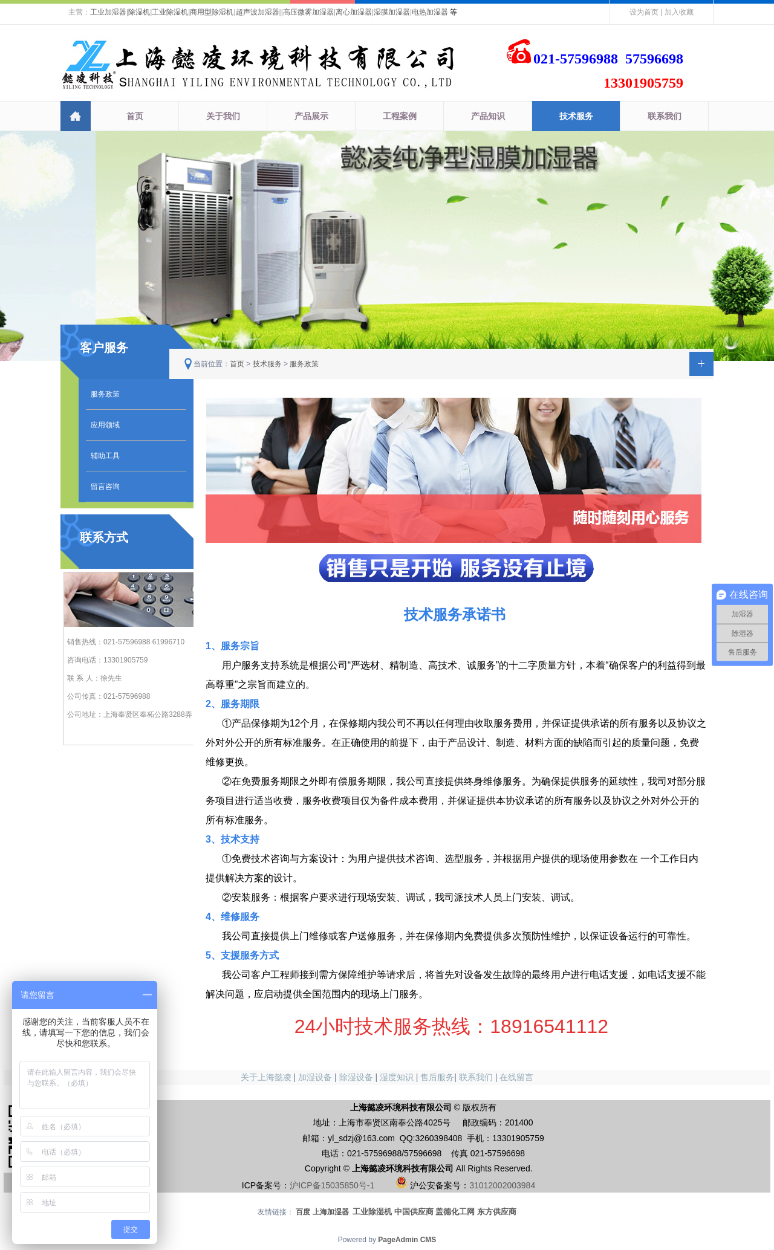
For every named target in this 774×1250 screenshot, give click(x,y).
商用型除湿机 (211, 12)
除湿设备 (356, 1077)
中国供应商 (414, 1211)
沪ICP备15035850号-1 (332, 1185)
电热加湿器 (430, 12)
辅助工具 (105, 456)
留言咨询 (105, 486)
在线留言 (516, 1077)
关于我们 (223, 116)
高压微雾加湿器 (308, 12)
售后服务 (437, 1077)
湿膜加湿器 (392, 12)
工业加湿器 (108, 12)
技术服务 (576, 116)
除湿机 (139, 12)
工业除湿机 (170, 12)
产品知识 (488, 116)
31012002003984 (502, 1185)
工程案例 (400, 116)
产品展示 (311, 116)
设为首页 (644, 12)
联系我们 (664, 116)
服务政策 (105, 394)
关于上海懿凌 (266, 1077)
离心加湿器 (354, 12)
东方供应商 (496, 1211)
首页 (134, 116)
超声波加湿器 (257, 12)
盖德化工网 (455, 1211)
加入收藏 (679, 12)
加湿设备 (315, 1077)
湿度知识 (397, 1077)
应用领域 (105, 425)
